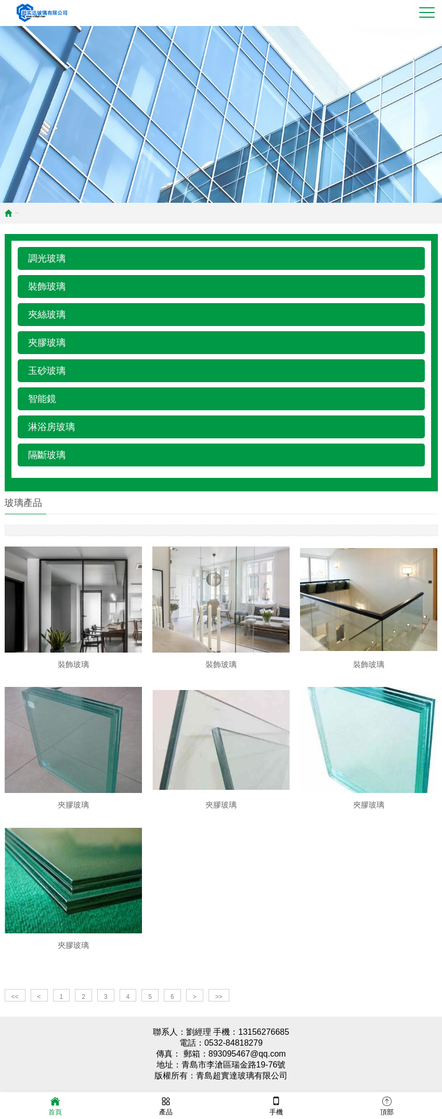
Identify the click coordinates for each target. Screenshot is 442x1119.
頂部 (387, 1105)
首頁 (55, 1105)
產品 (166, 1105)
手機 (276, 1105)
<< (15, 1002)
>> (219, 1002)
